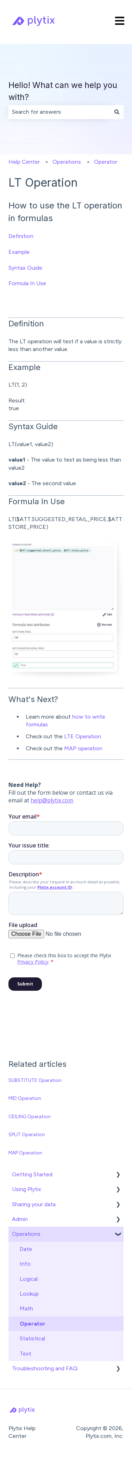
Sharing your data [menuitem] (34, 1204)
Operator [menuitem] (32, 1323)
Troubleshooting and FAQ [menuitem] (44, 1368)
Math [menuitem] (26, 1308)
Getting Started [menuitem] (32, 1174)
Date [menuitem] (26, 1249)
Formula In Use (27, 283)
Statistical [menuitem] (32, 1338)
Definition (20, 236)
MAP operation (83, 748)
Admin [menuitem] (20, 1219)
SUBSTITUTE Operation (35, 1080)
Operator (105, 161)
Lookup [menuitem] (29, 1293)
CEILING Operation (29, 1117)
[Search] (117, 112)
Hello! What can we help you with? (62, 91)
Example (19, 252)
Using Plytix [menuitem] (26, 1189)
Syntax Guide (25, 267)
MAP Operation (25, 1153)
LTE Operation (82, 736)
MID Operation (24, 1098)
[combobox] (59, 112)
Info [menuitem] (25, 1263)
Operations (66, 161)
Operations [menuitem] (26, 1234)
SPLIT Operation (26, 1135)
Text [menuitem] (25, 1353)
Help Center (24, 161)
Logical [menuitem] (29, 1279)
